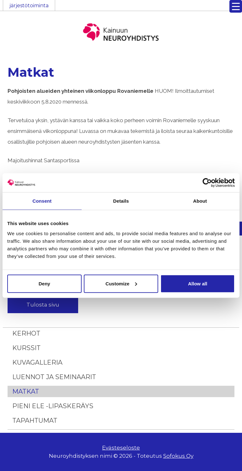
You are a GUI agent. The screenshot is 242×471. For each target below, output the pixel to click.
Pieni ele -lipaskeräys (52, 406)
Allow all (197, 283)
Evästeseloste (121, 447)
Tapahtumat (34, 420)
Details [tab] (121, 201)
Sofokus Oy (178, 456)
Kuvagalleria (37, 362)
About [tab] (200, 201)
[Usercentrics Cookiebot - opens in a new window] (207, 183)
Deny (44, 283)
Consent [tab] (42, 201)
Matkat (25, 391)
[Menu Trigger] (235, 6)
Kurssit (26, 348)
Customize (121, 283)
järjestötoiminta (29, 6)
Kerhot (26, 333)
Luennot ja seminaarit (54, 377)
